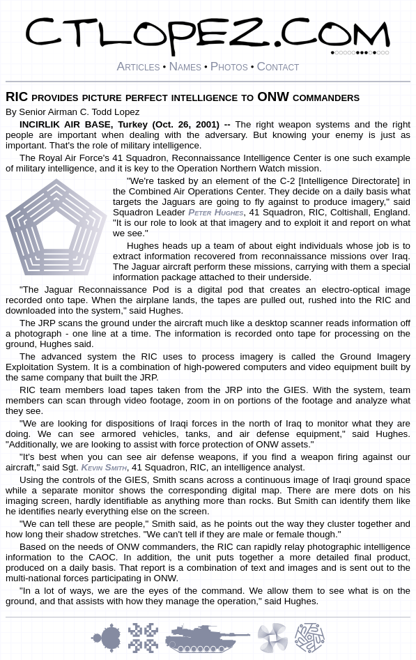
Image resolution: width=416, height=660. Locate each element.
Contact (277, 66)
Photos (229, 66)
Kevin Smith (103, 467)
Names (185, 66)
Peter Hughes (215, 212)
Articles (138, 66)
